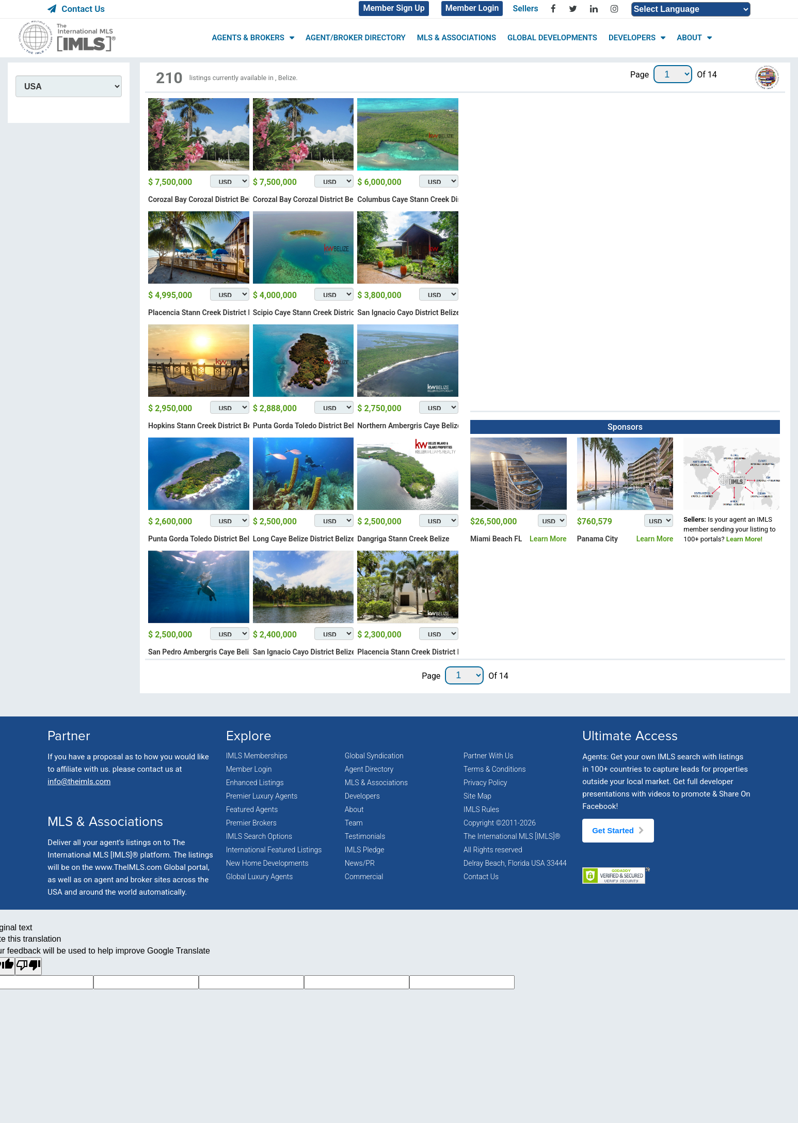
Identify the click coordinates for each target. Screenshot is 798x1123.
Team (354, 823)
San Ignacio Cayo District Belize (408, 312)
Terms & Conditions (494, 769)
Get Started (618, 830)
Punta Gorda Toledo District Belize (308, 426)
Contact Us (76, 9)
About (354, 809)
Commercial (364, 876)
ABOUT (689, 37)
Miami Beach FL (496, 539)
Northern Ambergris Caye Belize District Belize (432, 426)
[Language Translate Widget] (691, 9)
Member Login (472, 8)
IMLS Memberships (257, 756)
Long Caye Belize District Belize (304, 539)
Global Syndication (374, 756)
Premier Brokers (251, 823)
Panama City (597, 539)
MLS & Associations (376, 782)
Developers (362, 796)
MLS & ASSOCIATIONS (456, 37)
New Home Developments (267, 863)
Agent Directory (369, 769)
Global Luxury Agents (259, 876)
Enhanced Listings (255, 782)
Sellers (525, 8)
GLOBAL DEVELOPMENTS (552, 37)
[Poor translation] (28, 966)
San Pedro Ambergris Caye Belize (202, 652)
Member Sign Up (393, 8)
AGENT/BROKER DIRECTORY (356, 37)
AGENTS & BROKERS (248, 37)
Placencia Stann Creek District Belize (208, 312)
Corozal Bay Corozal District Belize (204, 199)
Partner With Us (488, 756)
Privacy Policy (485, 782)
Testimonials (365, 836)
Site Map (477, 796)
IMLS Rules (481, 809)
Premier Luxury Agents (262, 796)
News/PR (360, 863)
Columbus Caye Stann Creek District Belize (426, 199)
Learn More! (744, 539)
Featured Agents (252, 809)
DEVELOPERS (632, 37)
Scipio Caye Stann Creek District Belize (316, 312)
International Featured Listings (274, 850)
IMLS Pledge (365, 850)
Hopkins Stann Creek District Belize (205, 426)
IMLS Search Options (259, 836)
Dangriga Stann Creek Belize (403, 539)
